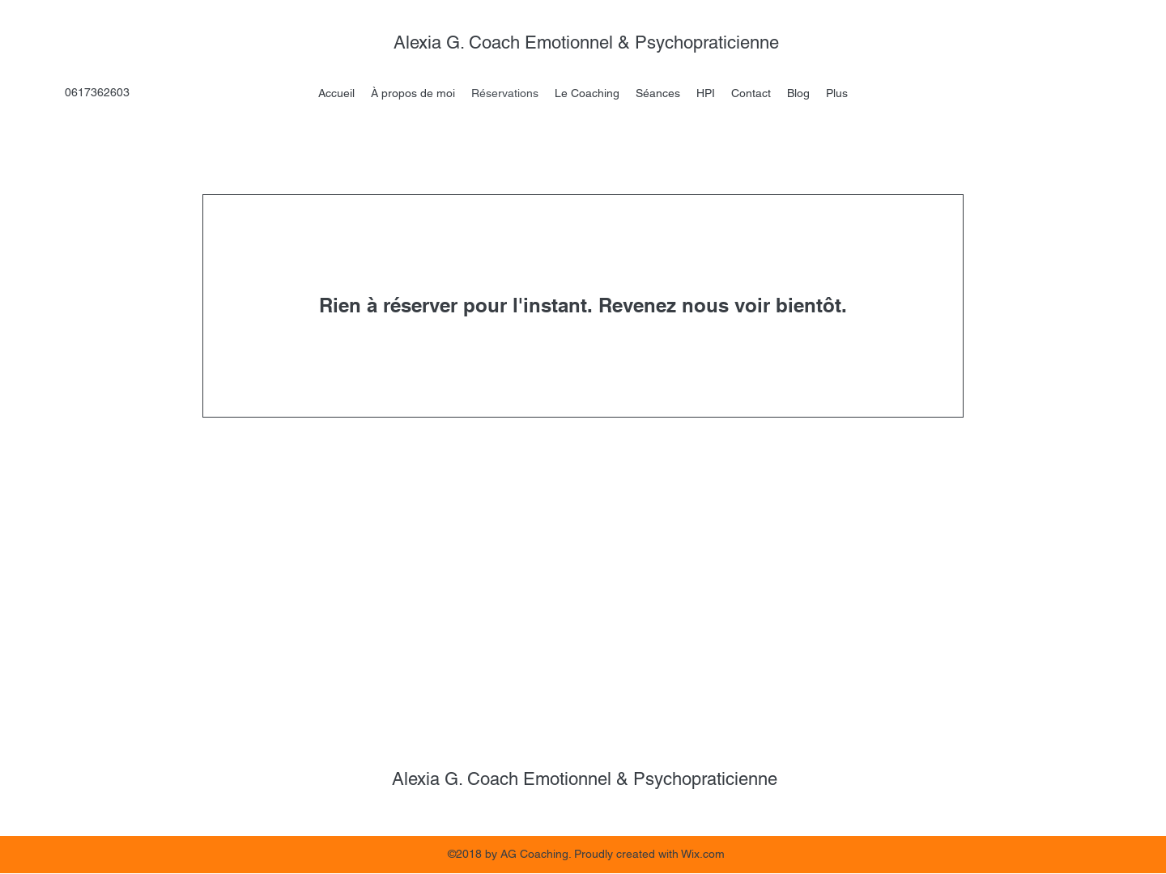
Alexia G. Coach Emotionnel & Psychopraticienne (589, 42)
